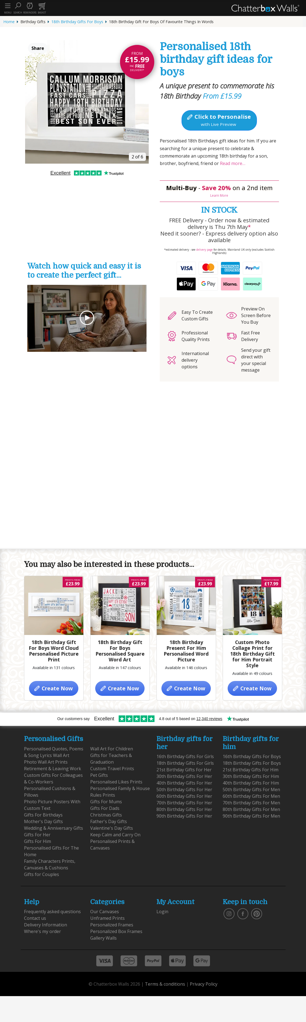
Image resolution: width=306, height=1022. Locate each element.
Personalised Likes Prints (116, 782)
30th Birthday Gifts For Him (251, 776)
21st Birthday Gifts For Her (184, 770)
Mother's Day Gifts (43, 821)
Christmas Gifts (106, 815)
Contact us (35, 918)
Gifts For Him (37, 841)
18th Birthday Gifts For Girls (185, 763)
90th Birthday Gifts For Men (251, 816)
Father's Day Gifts (108, 821)
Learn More (219, 195)
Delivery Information (45, 925)
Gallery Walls (103, 938)
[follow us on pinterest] (256, 913)
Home (9, 21)
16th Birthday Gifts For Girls (185, 756)
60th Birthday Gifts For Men (251, 796)
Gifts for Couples (41, 874)
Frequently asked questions (52, 912)
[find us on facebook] (242, 913)
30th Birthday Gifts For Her (184, 776)
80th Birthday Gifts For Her (184, 809)
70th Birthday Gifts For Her (184, 803)
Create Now (53, 688)
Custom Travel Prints (112, 769)
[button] (17, 8)
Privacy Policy (203, 984)
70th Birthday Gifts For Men (251, 803)
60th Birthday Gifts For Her (184, 796)
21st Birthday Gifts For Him (250, 770)
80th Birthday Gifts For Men (251, 809)
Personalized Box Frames (116, 931)
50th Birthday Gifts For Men (251, 789)
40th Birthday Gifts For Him (251, 783)
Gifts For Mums (106, 802)
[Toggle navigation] (7, 5)
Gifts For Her (37, 835)
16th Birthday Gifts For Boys (252, 756)
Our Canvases (104, 912)
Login (162, 912)
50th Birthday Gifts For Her (184, 789)
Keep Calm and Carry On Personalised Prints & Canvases (115, 841)
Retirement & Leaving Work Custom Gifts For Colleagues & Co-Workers (53, 775)
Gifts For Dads (104, 808)
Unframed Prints (107, 918)
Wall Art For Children (111, 749)
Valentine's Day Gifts (111, 828)
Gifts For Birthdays (43, 815)
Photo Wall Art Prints (46, 762)
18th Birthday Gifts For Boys (77, 21)
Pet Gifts (99, 775)
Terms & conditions (165, 984)
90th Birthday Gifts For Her (184, 816)
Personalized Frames (111, 925)
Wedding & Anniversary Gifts (53, 828)
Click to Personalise (218, 120)
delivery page (204, 250)
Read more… (232, 163)
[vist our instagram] (229, 913)
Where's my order (42, 931)
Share (37, 48)
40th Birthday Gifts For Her (184, 783)
